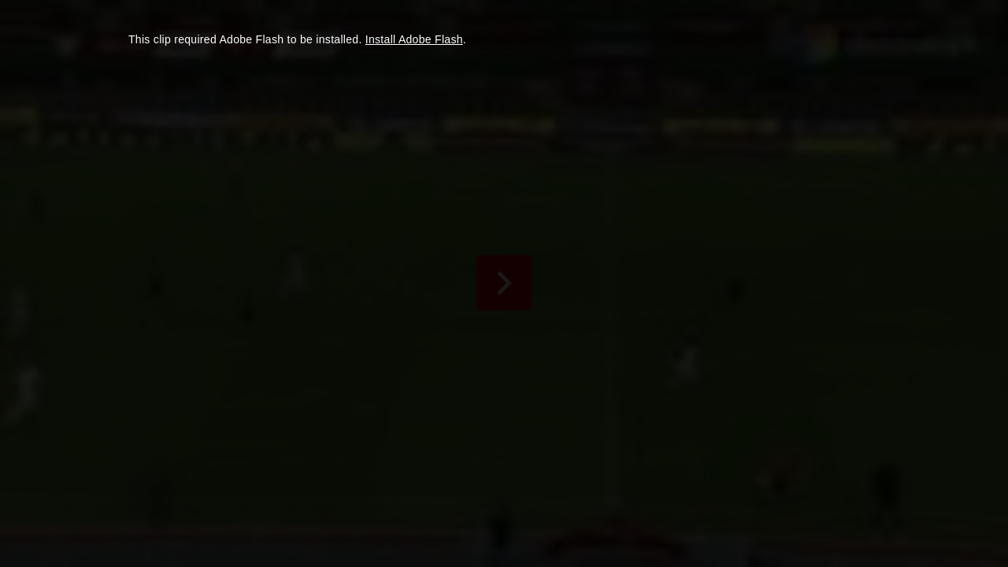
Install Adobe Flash (414, 39)
